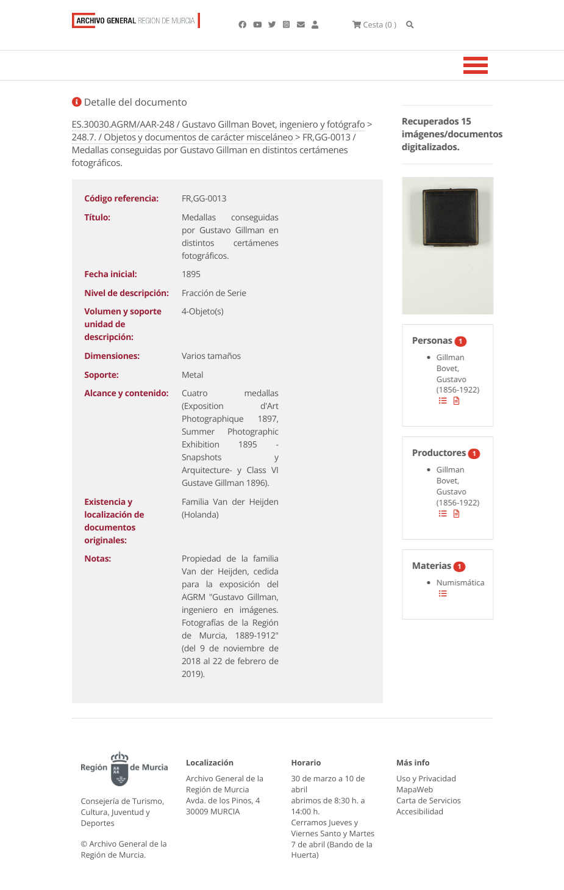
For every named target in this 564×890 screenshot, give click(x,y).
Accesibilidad (419, 811)
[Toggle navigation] (490, 65)
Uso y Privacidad (426, 778)
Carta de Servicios (428, 800)
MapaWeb (414, 789)
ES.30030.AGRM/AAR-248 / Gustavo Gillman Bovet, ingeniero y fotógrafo (218, 124)
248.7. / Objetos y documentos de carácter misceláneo (182, 137)
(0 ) (374, 24)
